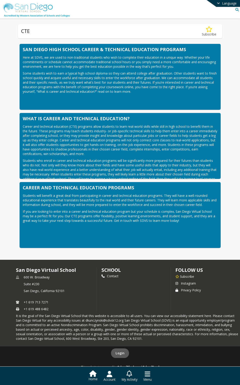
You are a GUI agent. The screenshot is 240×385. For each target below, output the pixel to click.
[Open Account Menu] (110, 376)
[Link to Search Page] (236, 10)
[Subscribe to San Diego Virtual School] (184, 276)
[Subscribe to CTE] (209, 31)
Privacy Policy (188, 290)
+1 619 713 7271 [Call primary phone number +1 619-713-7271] (36, 302)
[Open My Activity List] (129, 376)
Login (120, 353)
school (111, 270)
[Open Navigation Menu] (147, 376)
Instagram (185, 283)
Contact (110, 276)
